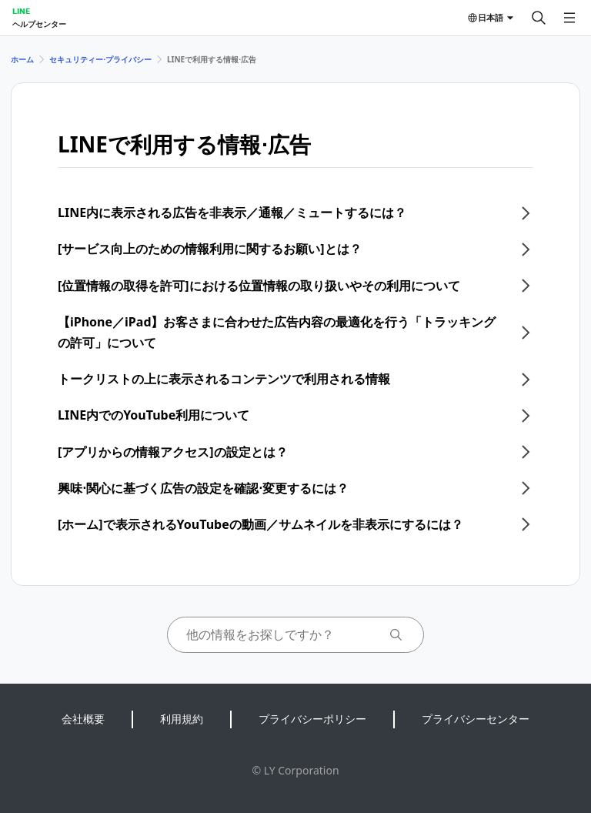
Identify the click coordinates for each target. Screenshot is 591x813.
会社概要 (83, 718)
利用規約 (181, 718)
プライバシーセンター (475, 718)
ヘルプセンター (39, 23)
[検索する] (538, 17)
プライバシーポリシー (312, 718)
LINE (21, 10)
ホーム (22, 59)
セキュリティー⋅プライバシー (100, 59)
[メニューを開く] (569, 17)
